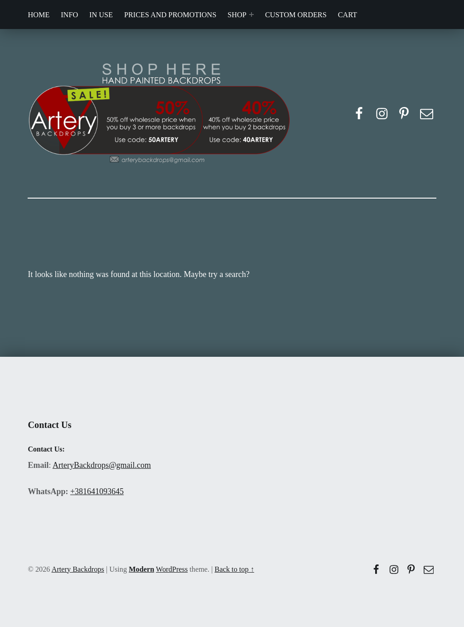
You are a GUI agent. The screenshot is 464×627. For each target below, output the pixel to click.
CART (347, 14)
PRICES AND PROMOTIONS (170, 14)
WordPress (172, 569)
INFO (69, 14)
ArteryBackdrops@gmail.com (102, 465)
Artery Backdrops (78, 569)
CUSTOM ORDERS (296, 14)
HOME (38, 14)
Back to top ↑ (234, 569)
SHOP (236, 14)
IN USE (101, 14)
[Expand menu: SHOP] (251, 14)
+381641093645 (97, 491)
